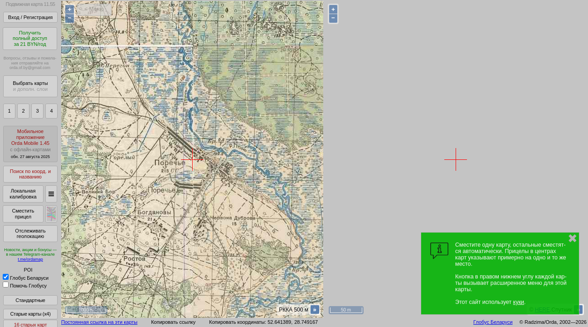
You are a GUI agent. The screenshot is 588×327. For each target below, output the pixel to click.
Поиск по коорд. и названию (30, 174)
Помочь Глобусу (25, 285)
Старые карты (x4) (30, 314)
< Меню (94, 9)
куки (518, 302)
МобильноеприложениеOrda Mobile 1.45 (30, 144)
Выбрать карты (30, 86)
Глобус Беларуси (26, 278)
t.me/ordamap (30, 259)
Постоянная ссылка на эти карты (99, 322)
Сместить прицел (23, 213)
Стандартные (30, 300)
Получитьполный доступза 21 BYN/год (30, 38)
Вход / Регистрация (30, 17)
